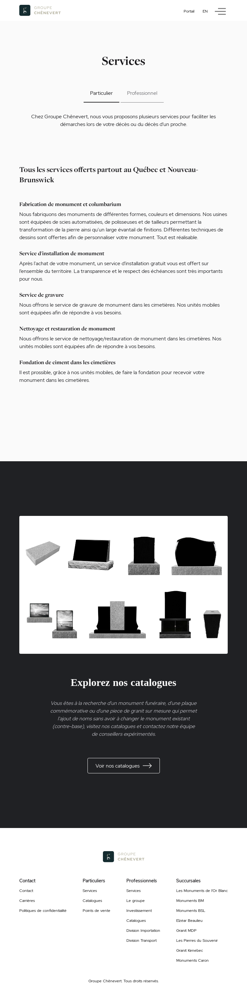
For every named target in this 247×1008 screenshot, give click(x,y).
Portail (189, 11)
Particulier (101, 93)
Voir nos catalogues (124, 765)
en (205, 11)
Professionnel (142, 93)
